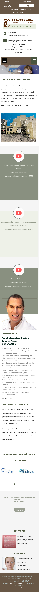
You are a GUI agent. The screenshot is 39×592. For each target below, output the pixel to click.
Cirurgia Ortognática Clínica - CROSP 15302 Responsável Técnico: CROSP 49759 (18, 282)
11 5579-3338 (17, 10)
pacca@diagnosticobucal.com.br (20, 41)
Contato (7, 6)
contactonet (20, 588)
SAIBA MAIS (7, 398)
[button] (3, 69)
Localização (26, 2)
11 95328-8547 (21, 12)
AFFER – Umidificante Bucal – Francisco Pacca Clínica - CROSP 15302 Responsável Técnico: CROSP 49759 (17, 170)
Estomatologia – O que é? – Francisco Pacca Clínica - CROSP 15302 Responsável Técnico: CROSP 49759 (17, 225)
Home (6, 2)
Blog (28, 6)
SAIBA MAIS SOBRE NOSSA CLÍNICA (16, 105)
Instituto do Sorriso (16, 584)
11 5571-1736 (27, 10)
